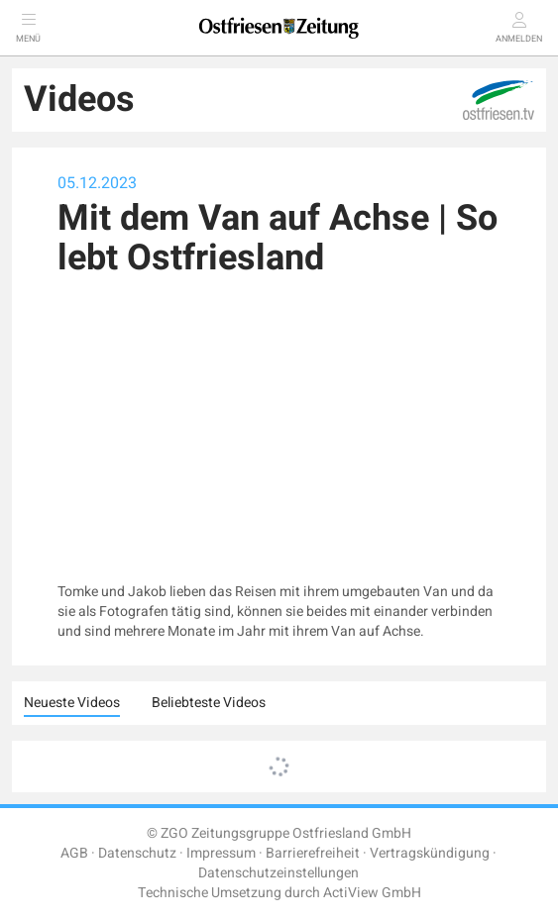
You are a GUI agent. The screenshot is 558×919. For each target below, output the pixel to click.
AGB (74, 853)
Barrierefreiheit (313, 853)
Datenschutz (137, 853)
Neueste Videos (72, 702)
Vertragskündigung (430, 853)
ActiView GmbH (372, 892)
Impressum (221, 853)
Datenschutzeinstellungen (278, 873)
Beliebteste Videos (209, 702)
